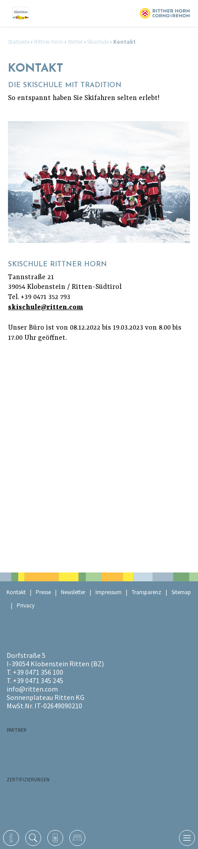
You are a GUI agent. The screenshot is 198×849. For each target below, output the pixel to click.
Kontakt (16, 592)
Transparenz (146, 592)
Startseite (19, 42)
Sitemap (181, 592)
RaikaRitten (51, 746)
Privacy (25, 605)
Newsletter (73, 592)
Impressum (108, 592)
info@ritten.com (32, 688)
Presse (43, 592)
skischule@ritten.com (45, 307)
